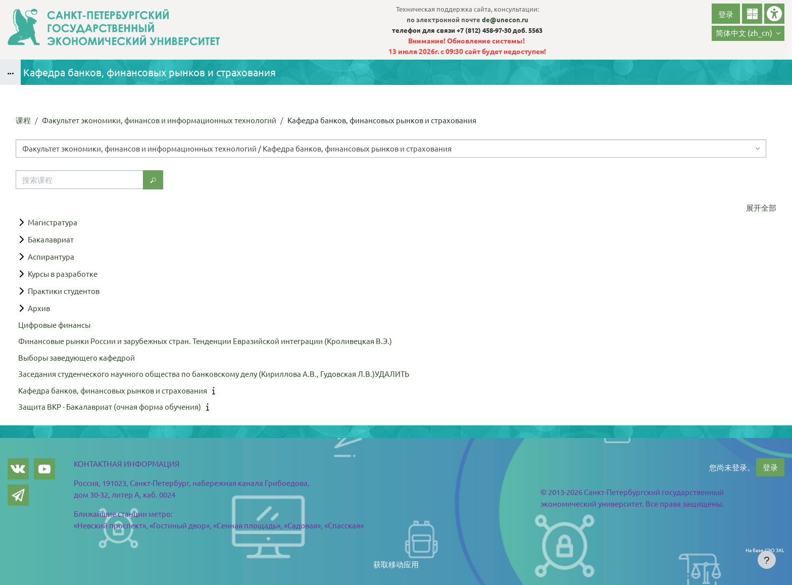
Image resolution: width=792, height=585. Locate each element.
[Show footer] (767, 560)
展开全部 (761, 207)
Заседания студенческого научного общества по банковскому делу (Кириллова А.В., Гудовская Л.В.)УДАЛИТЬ (213, 373)
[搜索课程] (79, 179)
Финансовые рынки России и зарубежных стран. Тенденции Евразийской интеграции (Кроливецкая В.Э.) (205, 341)
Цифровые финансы (54, 324)
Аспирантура (51, 256)
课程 (23, 120)
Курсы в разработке (62, 273)
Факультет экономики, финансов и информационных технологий (159, 120)
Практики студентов (64, 291)
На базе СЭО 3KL (765, 550)
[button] (748, 33)
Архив (39, 308)
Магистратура (52, 222)
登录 (725, 14)
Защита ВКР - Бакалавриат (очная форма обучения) (109, 406)
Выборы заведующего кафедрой (76, 357)
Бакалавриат (51, 239)
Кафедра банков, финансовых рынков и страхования (112, 390)
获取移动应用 (396, 564)
